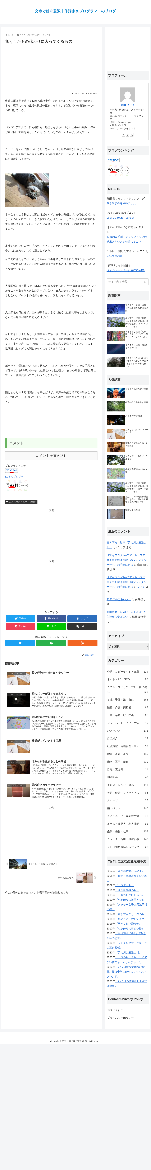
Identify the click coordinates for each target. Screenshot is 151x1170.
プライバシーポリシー (120, 1017)
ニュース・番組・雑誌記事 (127, 839)
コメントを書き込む (51, 455)
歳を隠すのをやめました (121, 203)
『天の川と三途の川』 (128, 952)
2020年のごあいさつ (119, 599)
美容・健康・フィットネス (127, 792)
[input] (128, 281)
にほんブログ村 (14, 476)
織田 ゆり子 (128, 105)
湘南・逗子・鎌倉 (127, 761)
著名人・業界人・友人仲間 (127, 823)
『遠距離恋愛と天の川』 (129, 871)
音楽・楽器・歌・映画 (127, 715)
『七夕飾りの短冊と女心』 (131, 899)
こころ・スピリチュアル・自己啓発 (22, 502)
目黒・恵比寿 (127, 769)
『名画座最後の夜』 (127, 890)
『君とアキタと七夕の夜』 (131, 914)
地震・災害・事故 (127, 754)
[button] (146, 282)
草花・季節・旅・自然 (127, 699)
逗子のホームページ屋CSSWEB (126, 270)
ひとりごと (127, 730)
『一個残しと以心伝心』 (129, 895)
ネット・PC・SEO (127, 679)
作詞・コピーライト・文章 (127, 671)
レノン (141, 586)
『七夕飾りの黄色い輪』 (129, 928)
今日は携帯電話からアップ (127, 847)
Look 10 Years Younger (120, 217)
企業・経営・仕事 (127, 831)
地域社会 (127, 777)
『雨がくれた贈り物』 (128, 923)
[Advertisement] (51, 67)
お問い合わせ (115, 1010)
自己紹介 (127, 738)
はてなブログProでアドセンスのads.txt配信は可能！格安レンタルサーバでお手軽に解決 (126, 560)
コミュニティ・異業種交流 (127, 816)
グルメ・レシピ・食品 (127, 785)
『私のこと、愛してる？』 (131, 918)
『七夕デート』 (124, 885)
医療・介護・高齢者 (127, 707)
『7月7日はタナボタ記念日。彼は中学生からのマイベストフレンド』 (126, 971)
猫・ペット (127, 808)
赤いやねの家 (115, 256)
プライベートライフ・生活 (127, 723)
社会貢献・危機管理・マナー (127, 746)
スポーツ (127, 800)
